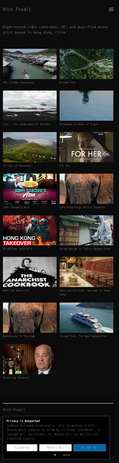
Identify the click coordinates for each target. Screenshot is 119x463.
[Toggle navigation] (111, 9)
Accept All (90, 447)
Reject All (55, 447)
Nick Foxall (17, 9)
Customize (22, 447)
